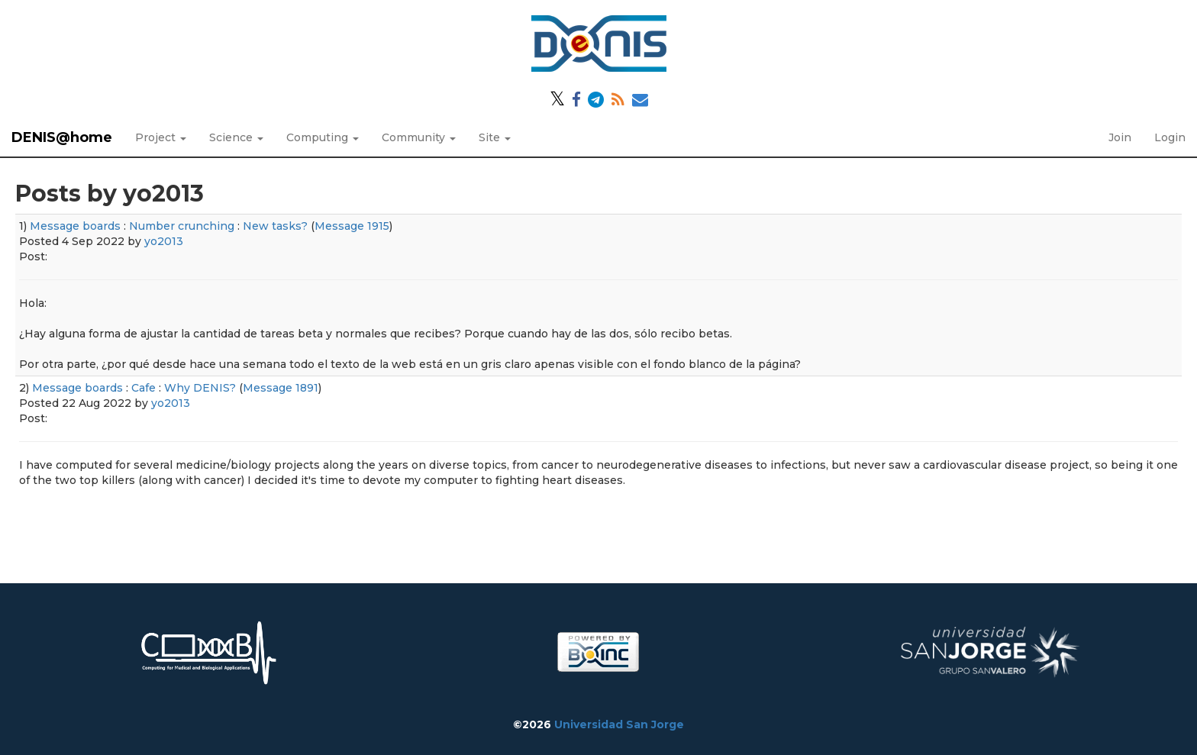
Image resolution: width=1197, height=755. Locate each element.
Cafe (143, 388)
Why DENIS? (200, 388)
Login (1170, 137)
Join (1119, 137)
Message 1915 (352, 226)
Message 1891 (280, 388)
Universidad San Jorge (619, 724)
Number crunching (181, 226)
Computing (322, 137)
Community (419, 137)
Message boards (75, 226)
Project (160, 137)
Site (495, 137)
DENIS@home (61, 137)
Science (236, 137)
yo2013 (163, 241)
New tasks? (275, 226)
